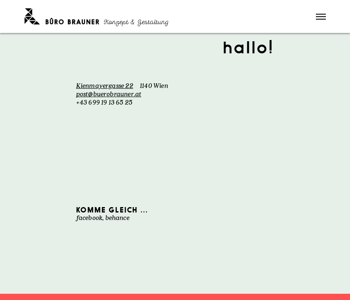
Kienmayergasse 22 (104, 85)
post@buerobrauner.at (108, 94)
